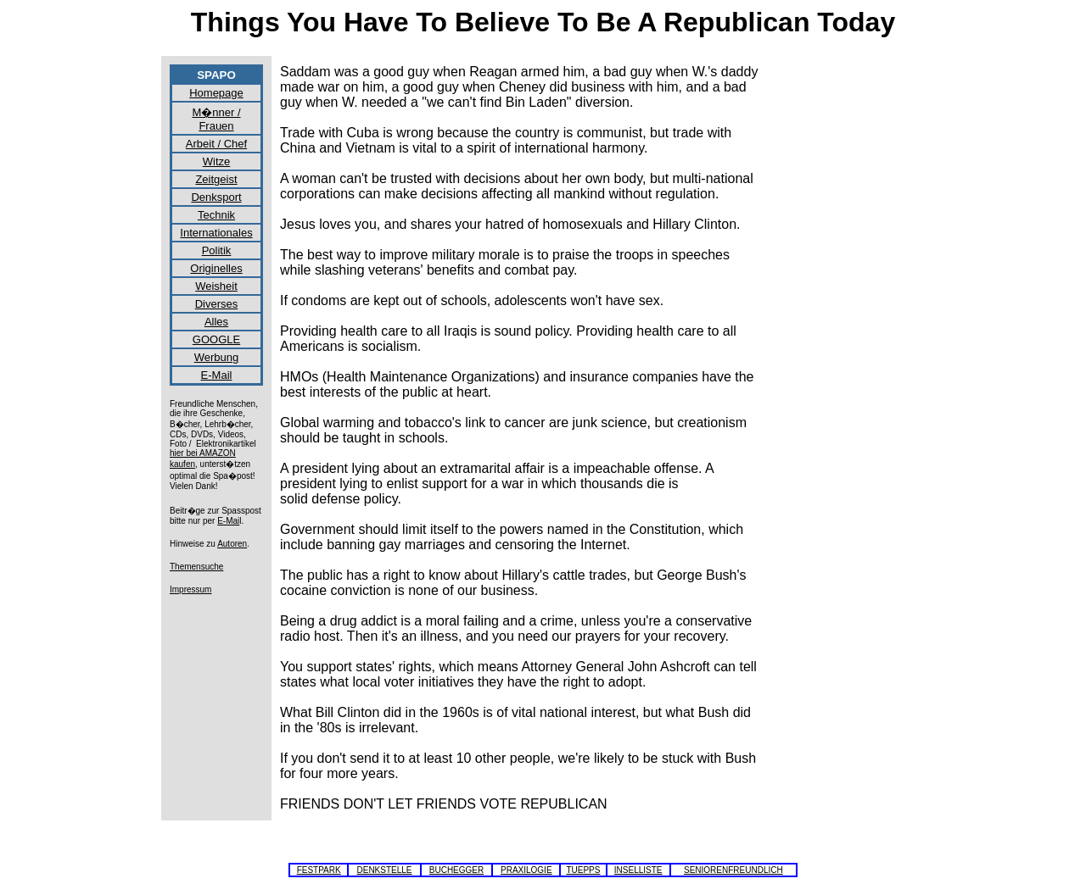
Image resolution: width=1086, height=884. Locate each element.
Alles (216, 321)
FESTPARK (319, 870)
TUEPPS (583, 870)
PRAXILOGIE (526, 870)
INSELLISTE (638, 870)
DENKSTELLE (383, 870)
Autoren (232, 543)
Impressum (190, 589)
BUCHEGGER (456, 870)
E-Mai (228, 520)
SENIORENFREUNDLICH (733, 870)
